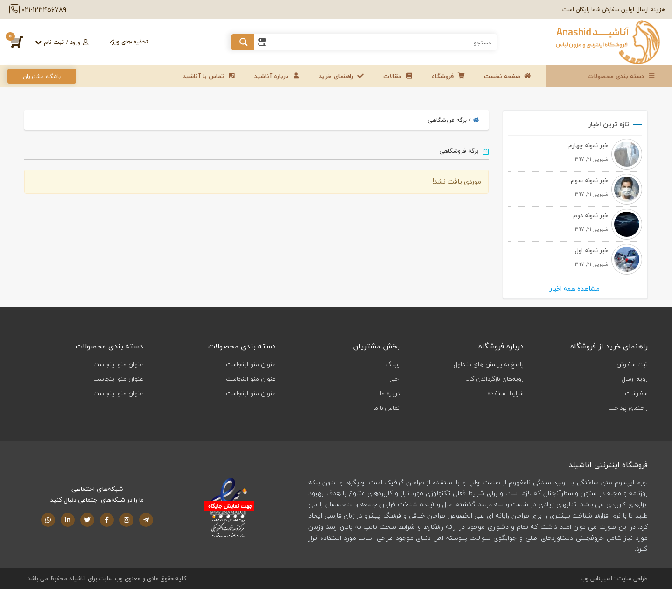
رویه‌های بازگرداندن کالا (495, 379)
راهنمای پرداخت (628, 408)
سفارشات (636, 393)
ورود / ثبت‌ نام (66, 42)
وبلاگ (392, 364)
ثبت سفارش (632, 364)
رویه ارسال (635, 379)
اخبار (394, 379)
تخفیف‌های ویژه (129, 42)
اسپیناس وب (596, 578)
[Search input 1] (383, 42)
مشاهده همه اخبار (575, 288)
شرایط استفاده (505, 393)
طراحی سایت (632, 578)
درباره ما (390, 393)
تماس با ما (386, 408)
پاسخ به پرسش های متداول (489, 364)
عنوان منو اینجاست (251, 364)
